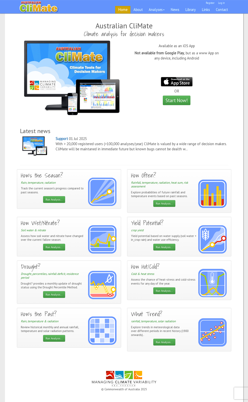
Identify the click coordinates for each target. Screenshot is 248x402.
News (175, 9)
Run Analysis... (54, 199)
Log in (221, 3)
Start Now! (176, 100)
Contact (222, 9)
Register (210, 3)
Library (190, 9)
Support (62, 138)
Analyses (157, 9)
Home (122, 9)
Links (206, 9)
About (138, 9)
